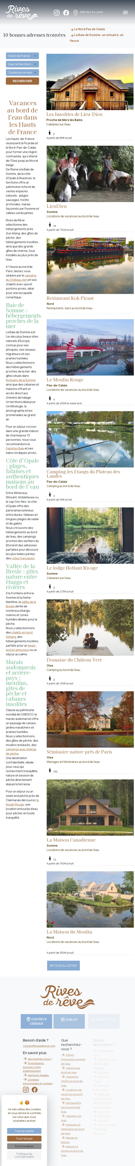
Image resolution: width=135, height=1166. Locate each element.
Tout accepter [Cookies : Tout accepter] (24, 1131)
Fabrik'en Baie (15, 448)
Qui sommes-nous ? (42, 1059)
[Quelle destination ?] (22, 55)
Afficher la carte (88, 12)
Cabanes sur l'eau (90, 90)
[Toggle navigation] (125, 12)
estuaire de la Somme (21, 380)
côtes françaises (23, 558)
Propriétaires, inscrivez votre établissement (39, 1067)
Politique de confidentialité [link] (24, 1155)
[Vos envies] (22, 72)
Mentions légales (41, 1075)
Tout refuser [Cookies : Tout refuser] (24, 1139)
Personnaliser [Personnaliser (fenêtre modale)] (24, 1146)
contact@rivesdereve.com (44, 1046)
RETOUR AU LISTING (63, 966)
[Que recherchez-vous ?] (22, 64)
